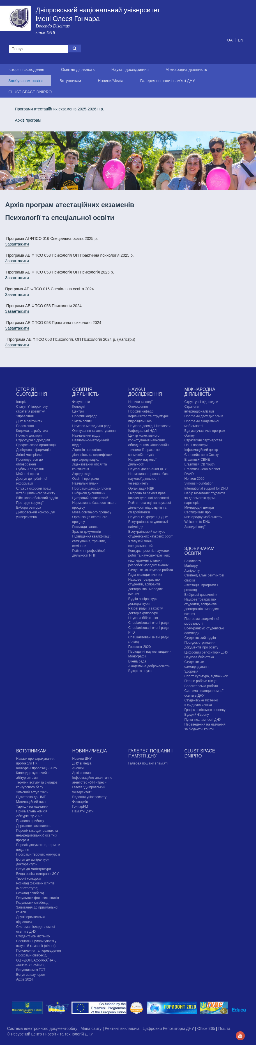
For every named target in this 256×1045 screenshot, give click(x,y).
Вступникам (70, 80)
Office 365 (206, 1028)
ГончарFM (80, 806)
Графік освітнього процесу (204, 710)
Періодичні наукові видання (149, 652)
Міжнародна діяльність (186, 69)
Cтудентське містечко (201, 700)
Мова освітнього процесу (91, 512)
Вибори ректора (28, 507)
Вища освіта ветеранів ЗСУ (37, 874)
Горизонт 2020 (139, 647)
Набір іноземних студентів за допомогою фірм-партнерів (204, 498)
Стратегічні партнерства (203, 440)
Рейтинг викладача (122, 1028)
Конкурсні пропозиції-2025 (36, 768)
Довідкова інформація (33, 450)
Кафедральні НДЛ (142, 431)
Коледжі (78, 407)
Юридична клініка (198, 705)
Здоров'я (191, 671)
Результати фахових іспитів (37, 898)
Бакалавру (192, 561)
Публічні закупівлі (29, 469)
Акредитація (81, 474)
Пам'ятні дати (82, 811)
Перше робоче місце (200, 681)
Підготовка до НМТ (31, 797)
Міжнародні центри (199, 507)
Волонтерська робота (201, 686)
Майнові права (27, 474)
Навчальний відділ (86, 435)
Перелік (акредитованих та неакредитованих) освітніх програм (37, 835)
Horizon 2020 (194, 479)
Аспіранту (192, 571)
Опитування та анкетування (94, 431)
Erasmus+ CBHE (197, 460)
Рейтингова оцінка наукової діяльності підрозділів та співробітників (149, 507)
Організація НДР (141, 488)
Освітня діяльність (78, 69)
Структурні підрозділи (33, 440)
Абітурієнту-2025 (29, 816)
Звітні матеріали (28, 455)
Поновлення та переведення (38, 951)
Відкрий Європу (196, 715)
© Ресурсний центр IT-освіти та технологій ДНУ (50, 1034)
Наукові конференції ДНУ (148, 517)
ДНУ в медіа (81, 763)
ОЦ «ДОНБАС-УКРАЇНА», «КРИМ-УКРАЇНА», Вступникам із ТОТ (36, 965)
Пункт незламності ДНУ (202, 720)
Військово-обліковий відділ (37, 498)
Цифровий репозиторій (90, 498)
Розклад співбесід (30, 893)
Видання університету (89, 797)
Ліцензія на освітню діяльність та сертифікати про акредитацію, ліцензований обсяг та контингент (92, 459)
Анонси (78, 768)
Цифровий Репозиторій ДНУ (169, 1028)
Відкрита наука (139, 671)
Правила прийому (30, 821)
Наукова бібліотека (143, 618)
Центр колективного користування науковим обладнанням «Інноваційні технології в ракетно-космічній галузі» (148, 445)
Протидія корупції (29, 503)
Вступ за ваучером (30, 975)
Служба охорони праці (33, 488)
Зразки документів (86, 532)
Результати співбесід (32, 903)
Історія (21, 402)
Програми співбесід (31, 955)
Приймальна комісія (31, 811)
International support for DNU (206, 488)
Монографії (137, 656)
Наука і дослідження (130, 69)
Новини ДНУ (82, 759)
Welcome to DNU (197, 522)
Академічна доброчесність (148, 666)
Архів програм (28, 120)
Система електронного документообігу (43, 1028)
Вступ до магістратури (33, 869)
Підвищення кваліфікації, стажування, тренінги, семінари (91, 541)
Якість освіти (82, 421)
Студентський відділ (200, 638)
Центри (78, 411)
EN (240, 40)
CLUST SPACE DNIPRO (30, 92)
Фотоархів (80, 802)
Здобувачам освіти (25, 80)
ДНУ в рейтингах (29, 421)
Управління (24, 416)
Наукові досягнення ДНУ (147, 469)
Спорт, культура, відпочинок (206, 676)
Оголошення (138, 407)
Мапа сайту (91, 1028)
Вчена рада (137, 661)
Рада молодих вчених (145, 575)
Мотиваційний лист (31, 802)
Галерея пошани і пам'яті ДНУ (167, 80)
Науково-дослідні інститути (149, 426)
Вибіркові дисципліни (88, 493)
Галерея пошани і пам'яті (147, 763)
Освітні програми (85, 479)
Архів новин (81, 773)
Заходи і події (194, 527)
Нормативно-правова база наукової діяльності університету (148, 478)
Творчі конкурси (28, 879)
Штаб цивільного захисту (35, 493)
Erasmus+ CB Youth (199, 464)
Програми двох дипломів (91, 488)
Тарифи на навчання (32, 806)
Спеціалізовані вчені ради (148, 623)
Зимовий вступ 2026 (31, 792)
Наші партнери (195, 445)
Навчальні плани (85, 483)
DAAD (188, 474)
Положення (25, 426)
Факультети (81, 402)
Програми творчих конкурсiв (38, 854)
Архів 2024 (24, 979)
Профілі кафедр (84, 416)
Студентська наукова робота (150, 570)
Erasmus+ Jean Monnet (202, 469)
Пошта (224, 1028)
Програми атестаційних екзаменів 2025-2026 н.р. (59, 109)
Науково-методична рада (91, 426)
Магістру (191, 566)
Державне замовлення (33, 826)
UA (230, 40)
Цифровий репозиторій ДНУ (206, 652)
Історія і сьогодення (26, 69)
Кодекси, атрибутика (32, 431)
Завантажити (17, 244)
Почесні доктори (28, 435)
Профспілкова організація (36, 445)
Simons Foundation (198, 483)
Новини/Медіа (110, 80)
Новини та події (140, 402)
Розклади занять (85, 527)
